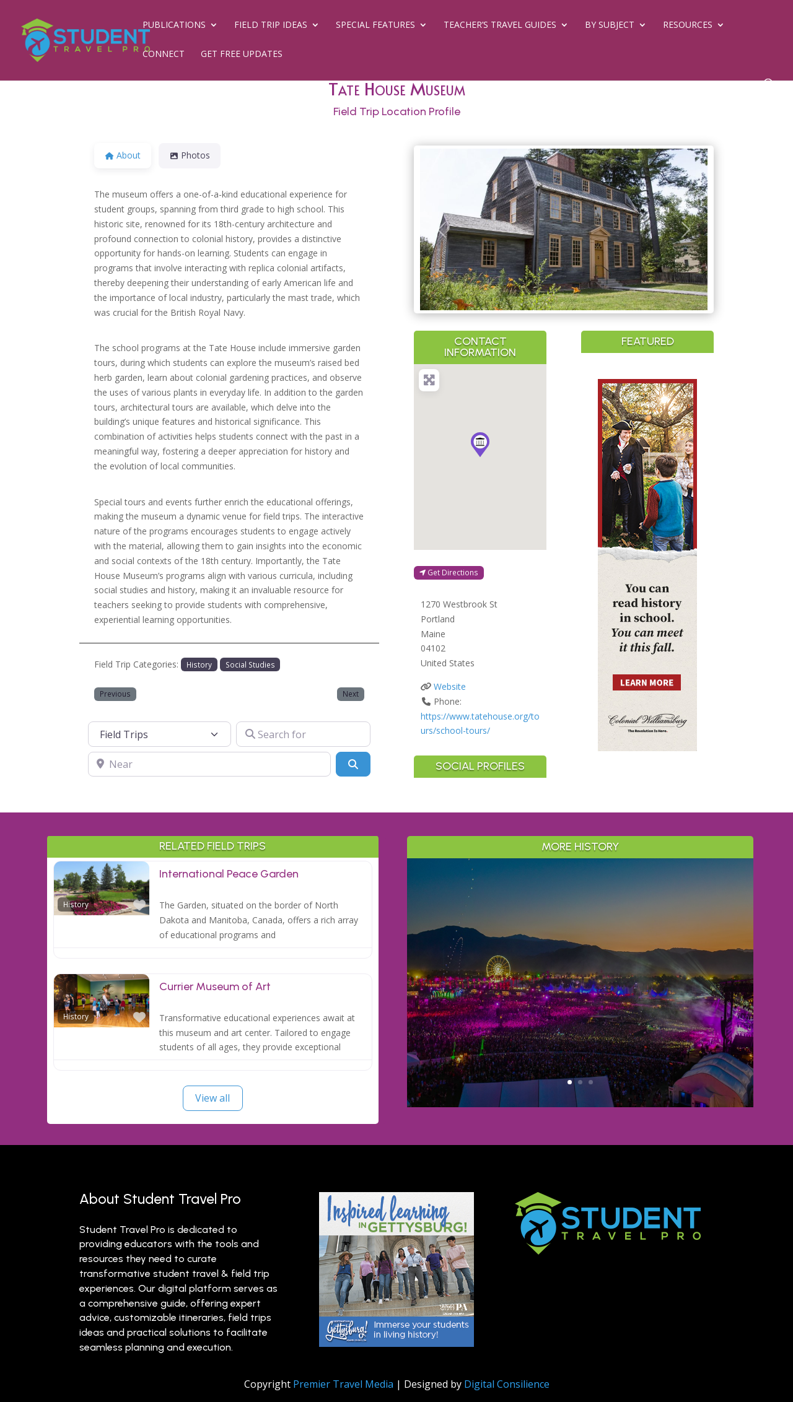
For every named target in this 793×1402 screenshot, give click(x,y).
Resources (687, 25)
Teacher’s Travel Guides (500, 25)
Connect (163, 54)
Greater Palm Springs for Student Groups (580, 945)
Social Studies (250, 664)
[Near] (209, 764)
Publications (174, 25)
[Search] (353, 764)
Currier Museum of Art (215, 986)
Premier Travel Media (343, 1384)
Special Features (375, 25)
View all (212, 1098)
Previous (115, 694)
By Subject (609, 25)
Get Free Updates (242, 54)
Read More (580, 1042)
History (199, 664)
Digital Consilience (507, 1384)
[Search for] (303, 733)
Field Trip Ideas (270, 25)
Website (450, 686)
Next (351, 694)
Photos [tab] (189, 155)
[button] (441, 229)
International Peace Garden (229, 874)
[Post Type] (160, 733)
